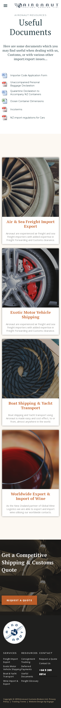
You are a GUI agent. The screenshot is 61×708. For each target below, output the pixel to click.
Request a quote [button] (19, 601)
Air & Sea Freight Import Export (31, 225)
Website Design (36, 701)
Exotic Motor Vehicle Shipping (30, 316)
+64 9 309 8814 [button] (48, 672)
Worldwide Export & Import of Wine (30, 497)
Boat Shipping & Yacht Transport (30, 407)
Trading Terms (19, 701)
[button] (5, 5)
